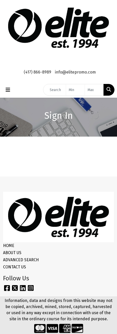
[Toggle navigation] (8, 89)
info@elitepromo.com (75, 72)
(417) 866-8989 (37, 72)
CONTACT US (14, 267)
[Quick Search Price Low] (75, 90)
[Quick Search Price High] (94, 90)
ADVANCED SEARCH (21, 259)
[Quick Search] (54, 90)
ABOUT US (12, 252)
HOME (8, 245)
